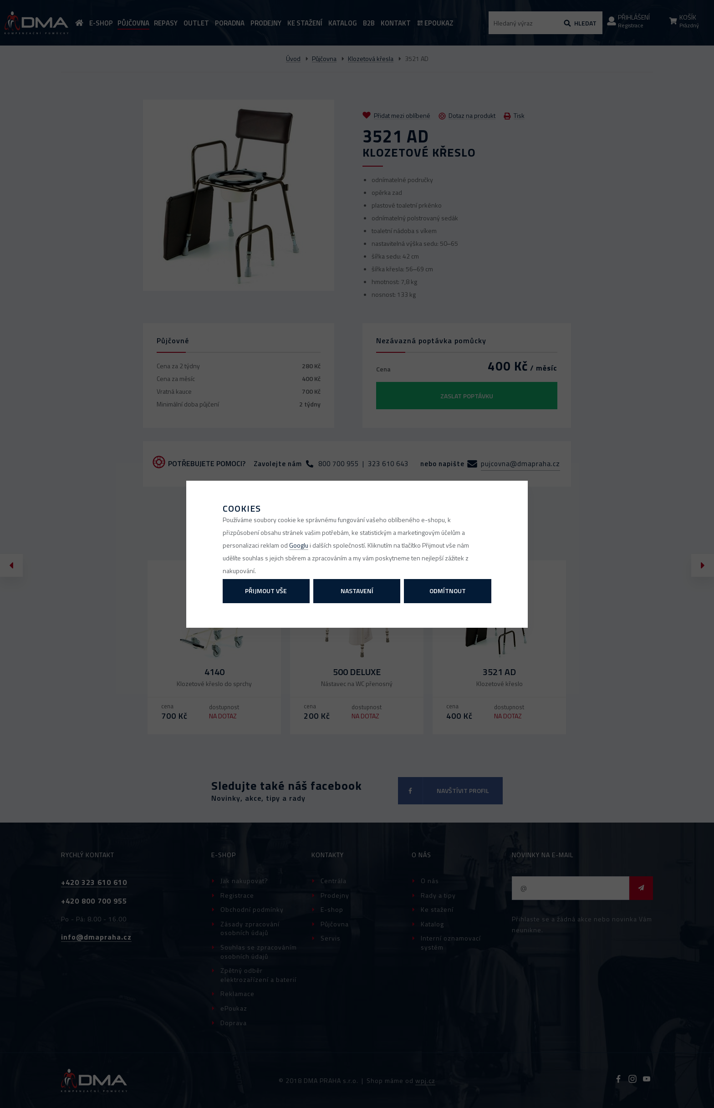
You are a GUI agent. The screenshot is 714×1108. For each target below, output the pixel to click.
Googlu (298, 545)
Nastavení (357, 590)
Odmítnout (447, 590)
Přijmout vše (266, 590)
